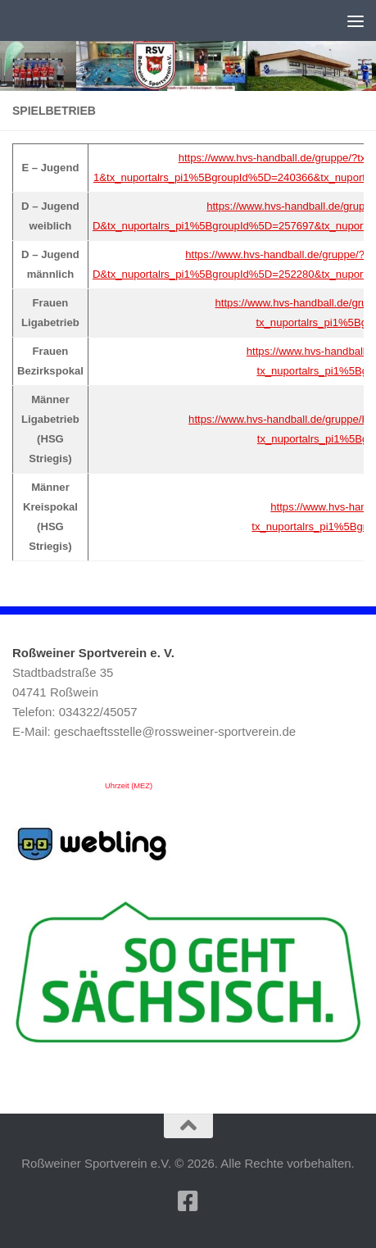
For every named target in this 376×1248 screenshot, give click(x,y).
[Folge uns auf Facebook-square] (188, 1201)
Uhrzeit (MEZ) (128, 786)
